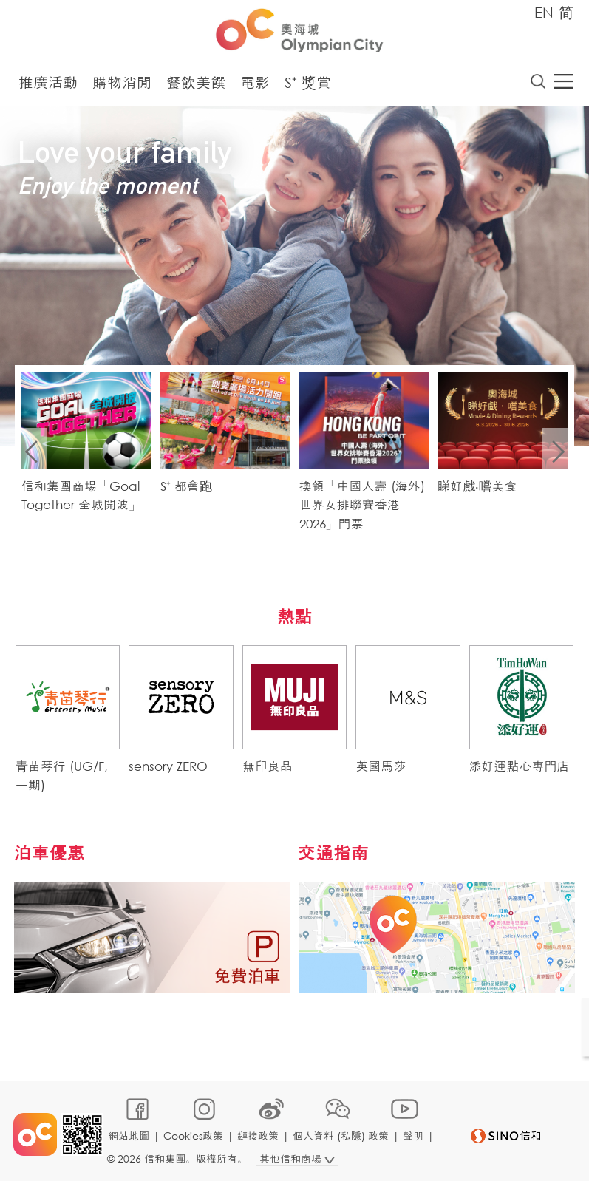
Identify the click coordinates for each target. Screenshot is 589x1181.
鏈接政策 (258, 1134)
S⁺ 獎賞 (308, 83)
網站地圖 (129, 1134)
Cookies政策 (194, 1134)
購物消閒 (121, 83)
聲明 (414, 1134)
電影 (255, 83)
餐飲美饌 (195, 83)
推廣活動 (48, 83)
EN (544, 12)
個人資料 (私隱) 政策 (341, 1134)
